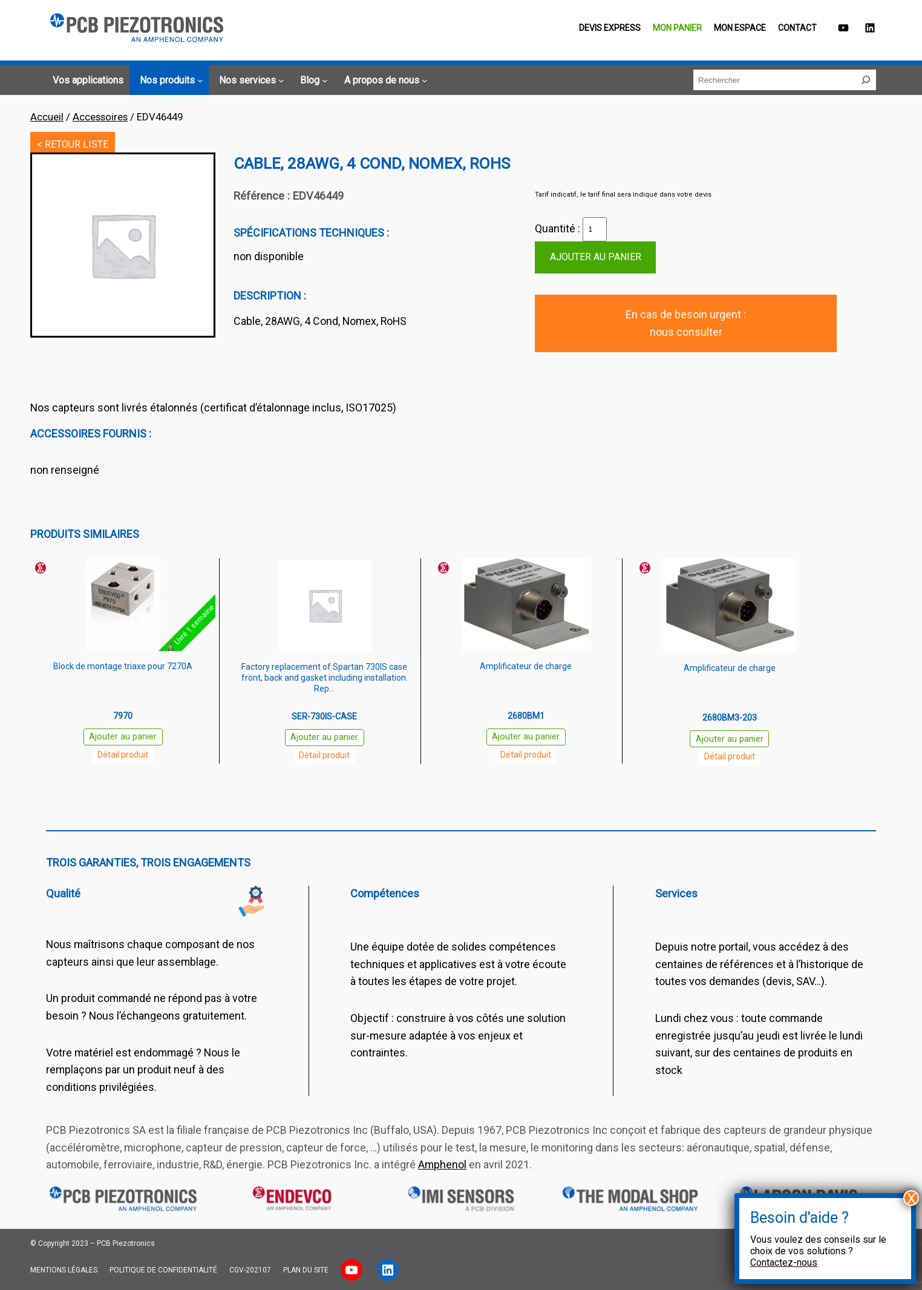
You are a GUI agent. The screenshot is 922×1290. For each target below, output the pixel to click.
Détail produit (122, 754)
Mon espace (740, 28)
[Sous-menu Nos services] (249, 80)
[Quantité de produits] (595, 229)
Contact (797, 28)
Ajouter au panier (595, 257)
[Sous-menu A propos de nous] (384, 80)
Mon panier (677, 28)
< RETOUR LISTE (72, 144)
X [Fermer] (911, 1198)
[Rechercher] (865, 80)
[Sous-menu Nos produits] (169, 80)
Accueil (47, 117)
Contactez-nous (783, 1262)
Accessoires (100, 117)
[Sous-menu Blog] (311, 80)
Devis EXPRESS (610, 28)
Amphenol (442, 1164)
